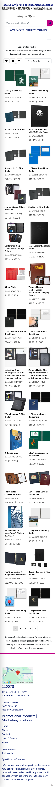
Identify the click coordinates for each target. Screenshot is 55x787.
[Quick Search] (24, 23)
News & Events (9, 738)
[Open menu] (49, 38)
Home (5, 725)
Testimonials (8, 753)
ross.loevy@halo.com (36, 29)
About (5, 730)
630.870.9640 (17, 29)
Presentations (9, 748)
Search (5, 742)
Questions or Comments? (14, 759)
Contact (6, 734)
